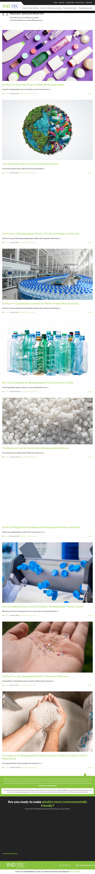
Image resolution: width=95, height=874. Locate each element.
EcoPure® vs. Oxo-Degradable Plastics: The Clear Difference (35, 676)
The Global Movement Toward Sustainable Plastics (30, 163)
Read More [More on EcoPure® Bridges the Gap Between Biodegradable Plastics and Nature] (90, 536)
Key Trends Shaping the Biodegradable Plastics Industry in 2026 (37, 382)
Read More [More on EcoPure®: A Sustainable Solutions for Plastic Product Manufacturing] (90, 312)
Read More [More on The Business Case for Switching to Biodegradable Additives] (90, 457)
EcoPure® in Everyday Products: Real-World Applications (33, 84)
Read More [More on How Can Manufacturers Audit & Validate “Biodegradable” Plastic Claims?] (90, 615)
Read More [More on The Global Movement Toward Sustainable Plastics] (90, 172)
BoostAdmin (6, 93)
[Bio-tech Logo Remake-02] (16, 863)
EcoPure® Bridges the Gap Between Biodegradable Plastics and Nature (41, 527)
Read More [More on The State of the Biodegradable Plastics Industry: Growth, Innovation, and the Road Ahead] (90, 767)
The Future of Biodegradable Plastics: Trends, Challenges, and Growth (40, 233)
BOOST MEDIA (74, 872)
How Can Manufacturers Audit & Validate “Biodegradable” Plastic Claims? (43, 606)
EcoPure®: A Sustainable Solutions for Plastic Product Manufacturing (40, 303)
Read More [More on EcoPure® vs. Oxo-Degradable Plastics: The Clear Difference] (90, 685)
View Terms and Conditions (47, 786)
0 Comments (34, 93)
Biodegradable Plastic (25, 93)
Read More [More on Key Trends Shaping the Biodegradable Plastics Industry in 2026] (90, 391)
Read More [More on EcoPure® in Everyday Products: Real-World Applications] (90, 93)
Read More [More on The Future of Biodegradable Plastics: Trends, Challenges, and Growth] (90, 242)
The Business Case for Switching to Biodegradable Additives (35, 448)
